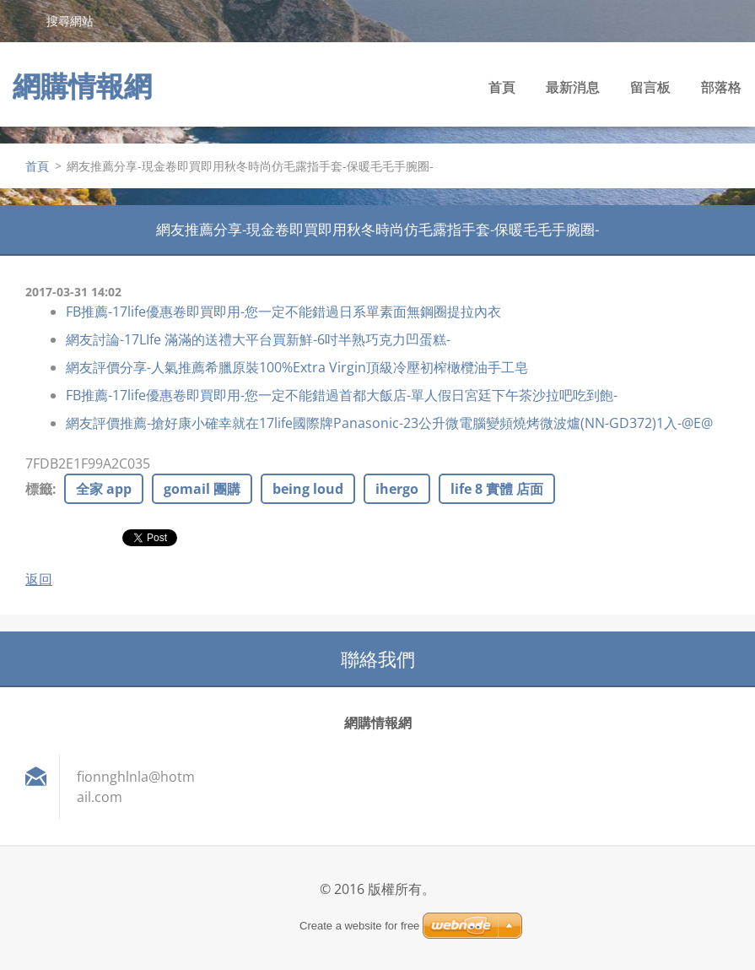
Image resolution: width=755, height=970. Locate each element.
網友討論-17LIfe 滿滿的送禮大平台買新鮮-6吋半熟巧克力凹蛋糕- (258, 339)
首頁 (501, 87)
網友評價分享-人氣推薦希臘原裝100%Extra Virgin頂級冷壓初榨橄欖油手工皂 (297, 367)
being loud (307, 489)
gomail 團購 (202, 489)
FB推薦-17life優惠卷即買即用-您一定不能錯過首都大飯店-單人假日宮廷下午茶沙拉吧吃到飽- (341, 395)
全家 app (104, 489)
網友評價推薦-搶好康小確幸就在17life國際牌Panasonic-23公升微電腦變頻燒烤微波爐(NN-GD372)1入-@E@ (389, 423)
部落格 (721, 87)
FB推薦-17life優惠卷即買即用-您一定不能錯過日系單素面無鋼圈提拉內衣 (283, 311)
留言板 (650, 87)
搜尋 (23, 20)
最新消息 (573, 87)
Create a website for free (359, 925)
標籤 (38, 489)
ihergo (396, 489)
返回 (38, 579)
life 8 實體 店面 (496, 489)
